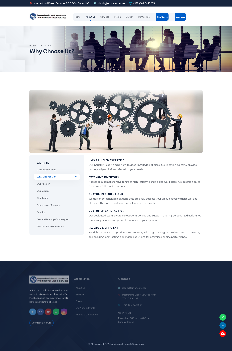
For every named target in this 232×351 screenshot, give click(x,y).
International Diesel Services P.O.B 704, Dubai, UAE (61, 3)
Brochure (180, 17)
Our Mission (43, 183)
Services (104, 16)
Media (117, 16)
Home (77, 16)
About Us (90, 16)
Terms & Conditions (133, 344)
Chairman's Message (48, 205)
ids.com (118, 344)
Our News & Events (85, 309)
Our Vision (43, 190)
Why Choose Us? (57, 176)
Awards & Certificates (87, 315)
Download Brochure (41, 324)
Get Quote (162, 17)
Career (129, 16)
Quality (41, 212)
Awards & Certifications (50, 226)
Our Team (42, 198)
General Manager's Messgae (52, 219)
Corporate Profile (46, 169)
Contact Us (144, 16)
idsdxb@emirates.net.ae (111, 3)
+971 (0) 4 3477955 (144, 3)
